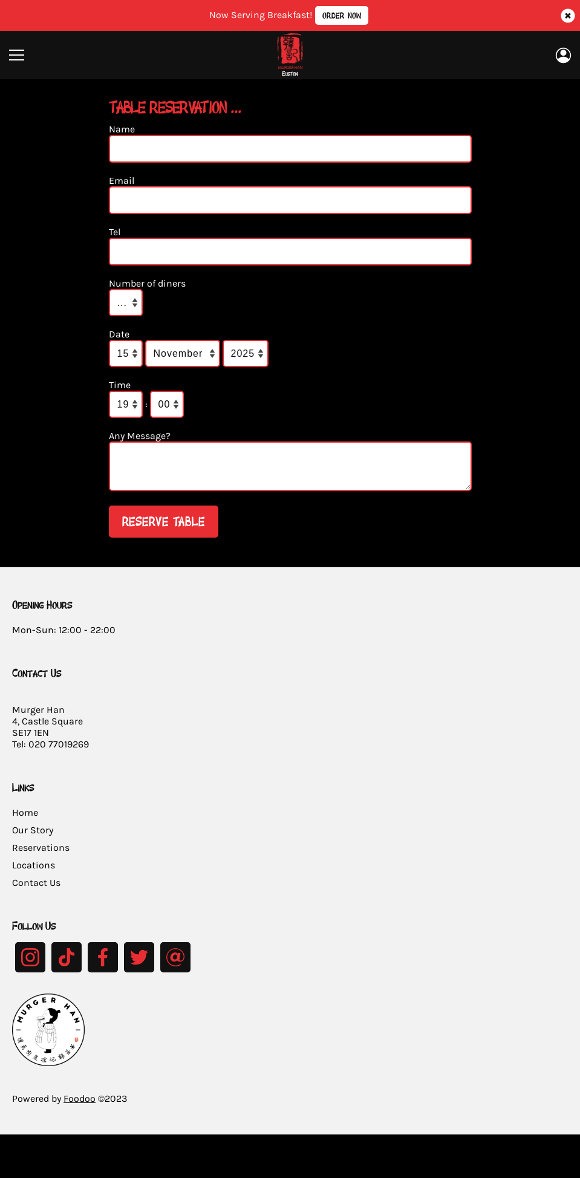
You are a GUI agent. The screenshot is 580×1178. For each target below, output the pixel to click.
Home (25, 819)
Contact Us (36, 890)
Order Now (341, 15)
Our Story (32, 837)
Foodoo (80, 1105)
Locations (33, 872)
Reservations (41, 855)
